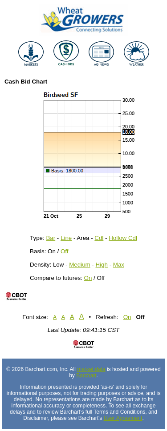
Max (118, 264)
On (88, 278)
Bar (50, 238)
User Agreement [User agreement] (123, 418)
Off (65, 251)
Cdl (98, 238)
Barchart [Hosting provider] (86, 375)
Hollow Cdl (123, 238)
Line (66, 238)
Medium (79, 264)
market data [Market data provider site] (91, 369)
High (102, 264)
